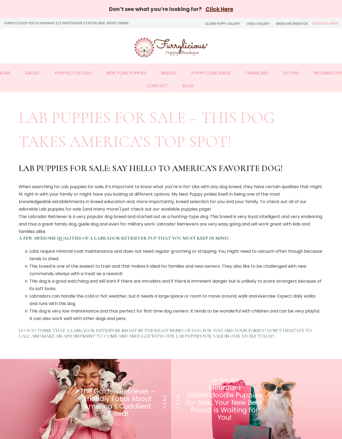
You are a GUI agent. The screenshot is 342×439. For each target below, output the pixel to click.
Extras (291, 73)
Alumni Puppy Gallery (222, 23)
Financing (256, 73)
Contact (157, 86)
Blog (188, 86)
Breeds (169, 73)
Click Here (219, 9)
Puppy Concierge (211, 73)
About (32, 73)
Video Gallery (258, 23)
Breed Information (292, 23)
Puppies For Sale (73, 73)
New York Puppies (126, 73)
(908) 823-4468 (325, 23)
